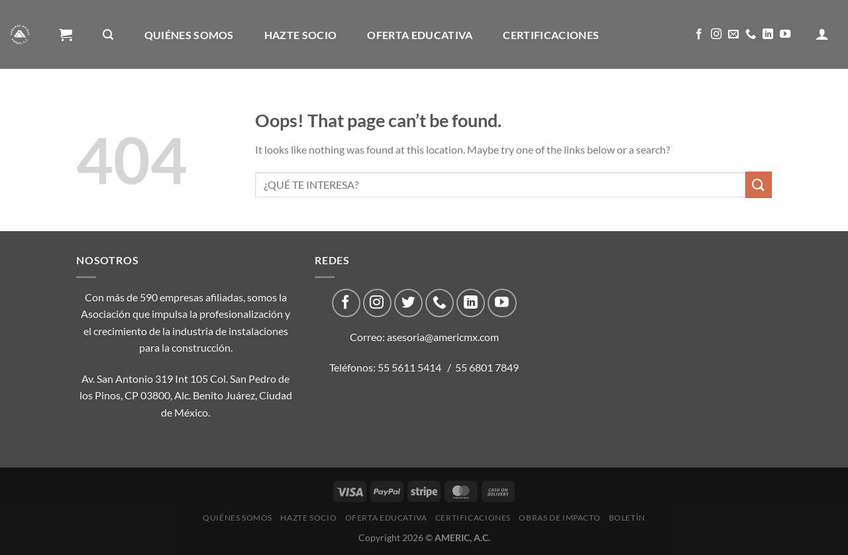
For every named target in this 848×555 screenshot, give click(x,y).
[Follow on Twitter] (408, 303)
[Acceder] (822, 34)
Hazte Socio (300, 34)
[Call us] (750, 34)
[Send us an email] (733, 34)
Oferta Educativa (419, 34)
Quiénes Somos (189, 34)
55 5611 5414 (409, 367)
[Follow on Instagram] (716, 34)
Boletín (232, 104)
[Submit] (758, 184)
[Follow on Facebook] (699, 34)
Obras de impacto (122, 104)
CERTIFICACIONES (551, 34)
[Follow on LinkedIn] (768, 34)
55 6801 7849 (487, 367)
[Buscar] (108, 34)
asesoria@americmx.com (443, 336)
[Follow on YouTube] (785, 34)
